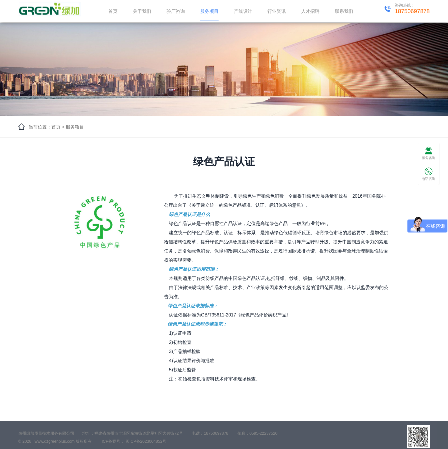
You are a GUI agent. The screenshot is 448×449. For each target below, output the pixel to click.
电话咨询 (428, 174)
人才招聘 (310, 11)
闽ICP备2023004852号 (145, 443)
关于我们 (142, 11)
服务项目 (209, 11)
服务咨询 (428, 153)
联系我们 (344, 11)
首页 (112, 11)
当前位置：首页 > (47, 127)
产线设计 (243, 11)
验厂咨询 (176, 11)
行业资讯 (276, 11)
